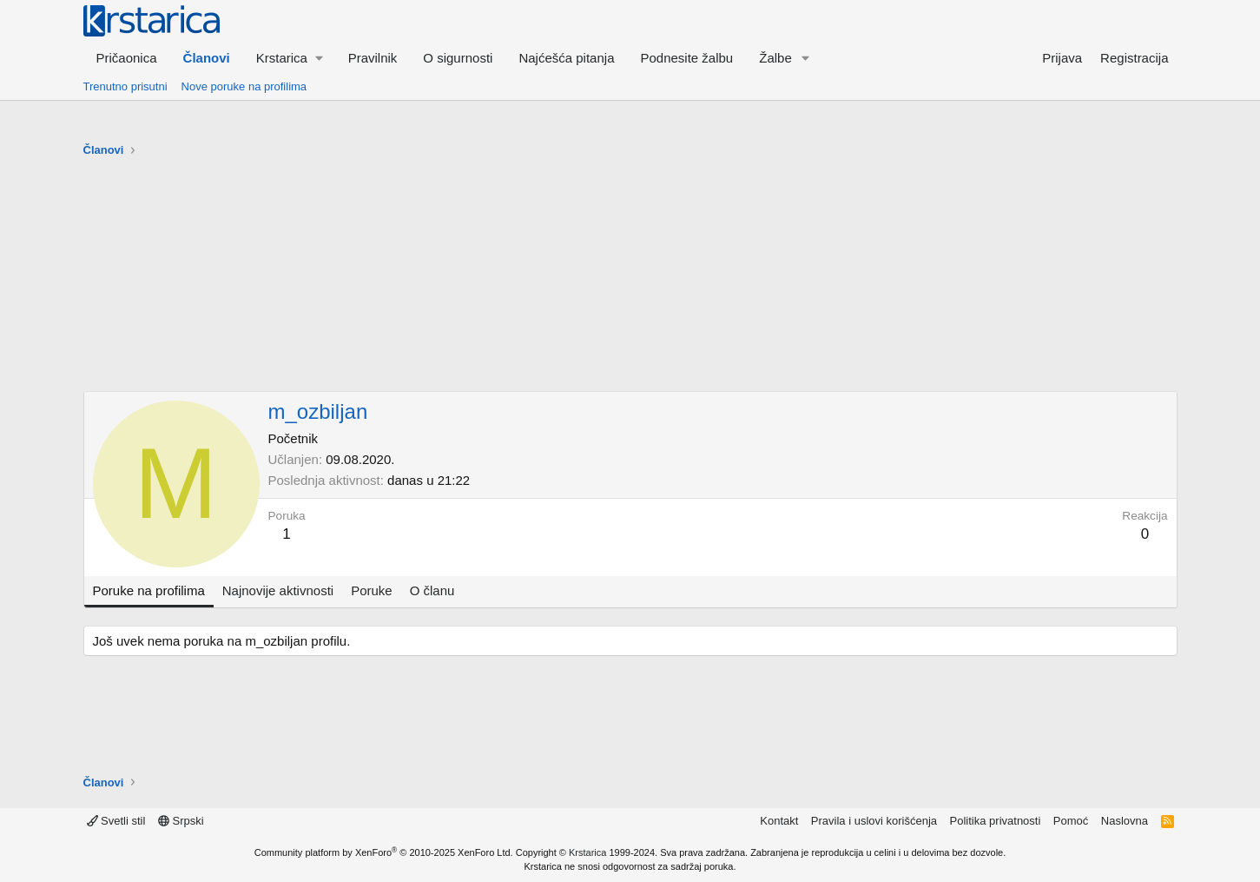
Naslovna (1124, 820)
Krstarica (587, 852)
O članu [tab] (432, 590)
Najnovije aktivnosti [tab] (277, 590)
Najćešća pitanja (566, 57)
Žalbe (775, 57)
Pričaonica (126, 57)
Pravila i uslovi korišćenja (874, 820)
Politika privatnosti (995, 820)
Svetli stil (116, 820)
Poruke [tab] (372, 590)
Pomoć (1070, 820)
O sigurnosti (457, 57)
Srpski (181, 820)
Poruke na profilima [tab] (149, 590)
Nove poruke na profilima (244, 86)
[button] (289, 58)
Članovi (206, 57)
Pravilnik (373, 57)
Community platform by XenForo (383, 852)
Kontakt (779, 820)
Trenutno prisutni (125, 86)
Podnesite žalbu (686, 57)
